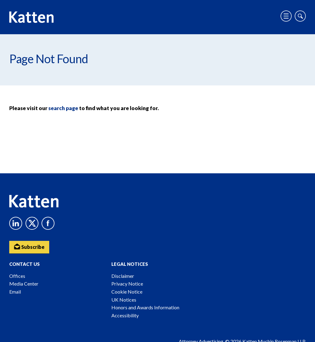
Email (15, 292)
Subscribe (29, 246)
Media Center (23, 283)
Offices (17, 276)
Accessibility (125, 315)
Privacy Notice (127, 283)
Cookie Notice (126, 292)
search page (63, 108)
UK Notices (123, 300)
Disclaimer (122, 276)
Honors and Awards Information (145, 307)
